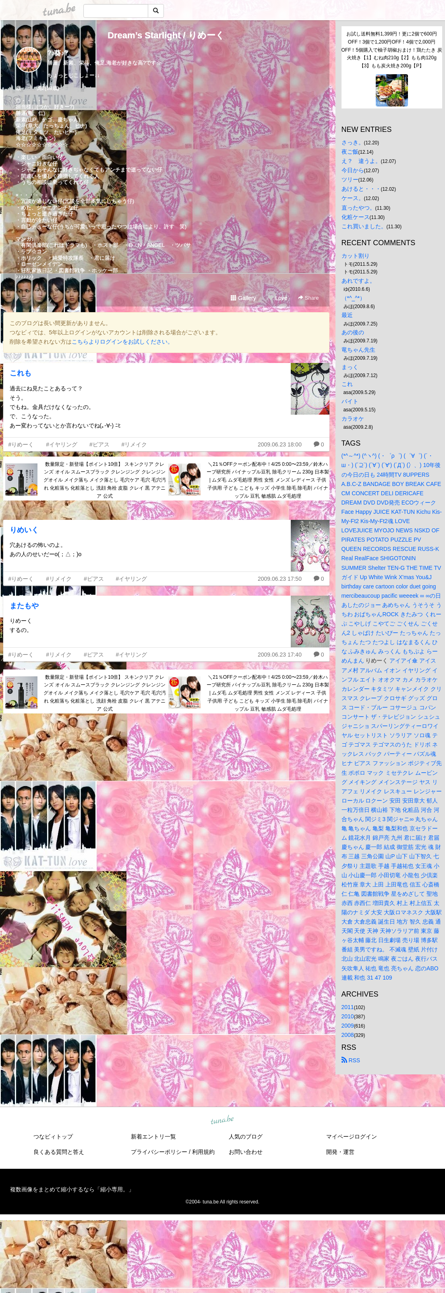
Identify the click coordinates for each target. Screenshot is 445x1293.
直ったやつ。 (358, 207)
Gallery (243, 298)
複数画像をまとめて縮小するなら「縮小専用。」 (72, 1189)
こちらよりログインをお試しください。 (122, 341)
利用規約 (203, 1152)
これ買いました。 (364, 226)
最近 (347, 315)
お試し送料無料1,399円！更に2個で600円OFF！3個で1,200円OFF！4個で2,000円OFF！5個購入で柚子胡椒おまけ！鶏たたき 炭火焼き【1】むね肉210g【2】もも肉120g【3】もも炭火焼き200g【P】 (392, 50)
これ (347, 384)
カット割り (356, 255)
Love (277, 298)
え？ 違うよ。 (361, 161)
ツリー (350, 179)
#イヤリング (61, 444)
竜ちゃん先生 (358, 349)
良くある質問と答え (58, 1152)
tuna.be (222, 1120)
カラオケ (353, 418)
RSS (351, 1060)
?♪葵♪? (58, 53)
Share (308, 298)
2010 (348, 1016)
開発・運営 (340, 1152)
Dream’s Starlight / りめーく (166, 35)
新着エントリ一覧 (153, 1136)
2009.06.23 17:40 (280, 654)
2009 (348, 1025)
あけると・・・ (361, 189)
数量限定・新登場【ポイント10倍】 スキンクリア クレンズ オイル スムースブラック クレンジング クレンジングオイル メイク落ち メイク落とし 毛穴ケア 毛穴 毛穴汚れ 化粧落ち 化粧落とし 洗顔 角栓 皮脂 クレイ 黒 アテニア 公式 (104, 480)
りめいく (24, 530)
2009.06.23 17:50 (280, 579)
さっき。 (353, 142)
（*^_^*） (354, 298)
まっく (350, 367)
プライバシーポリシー (159, 1152)
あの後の (353, 332)
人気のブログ (246, 1136)
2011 (348, 1007)
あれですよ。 (358, 280)
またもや (24, 606)
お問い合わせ (246, 1152)
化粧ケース (356, 217)
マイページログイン (351, 1136)
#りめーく (21, 444)
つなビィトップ (53, 1136)
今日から (353, 170)
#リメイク (134, 444)
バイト (350, 401)
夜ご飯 (350, 151)
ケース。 (353, 198)
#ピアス (99, 444)
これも (20, 373)
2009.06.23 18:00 (280, 444)
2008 (348, 1035)
